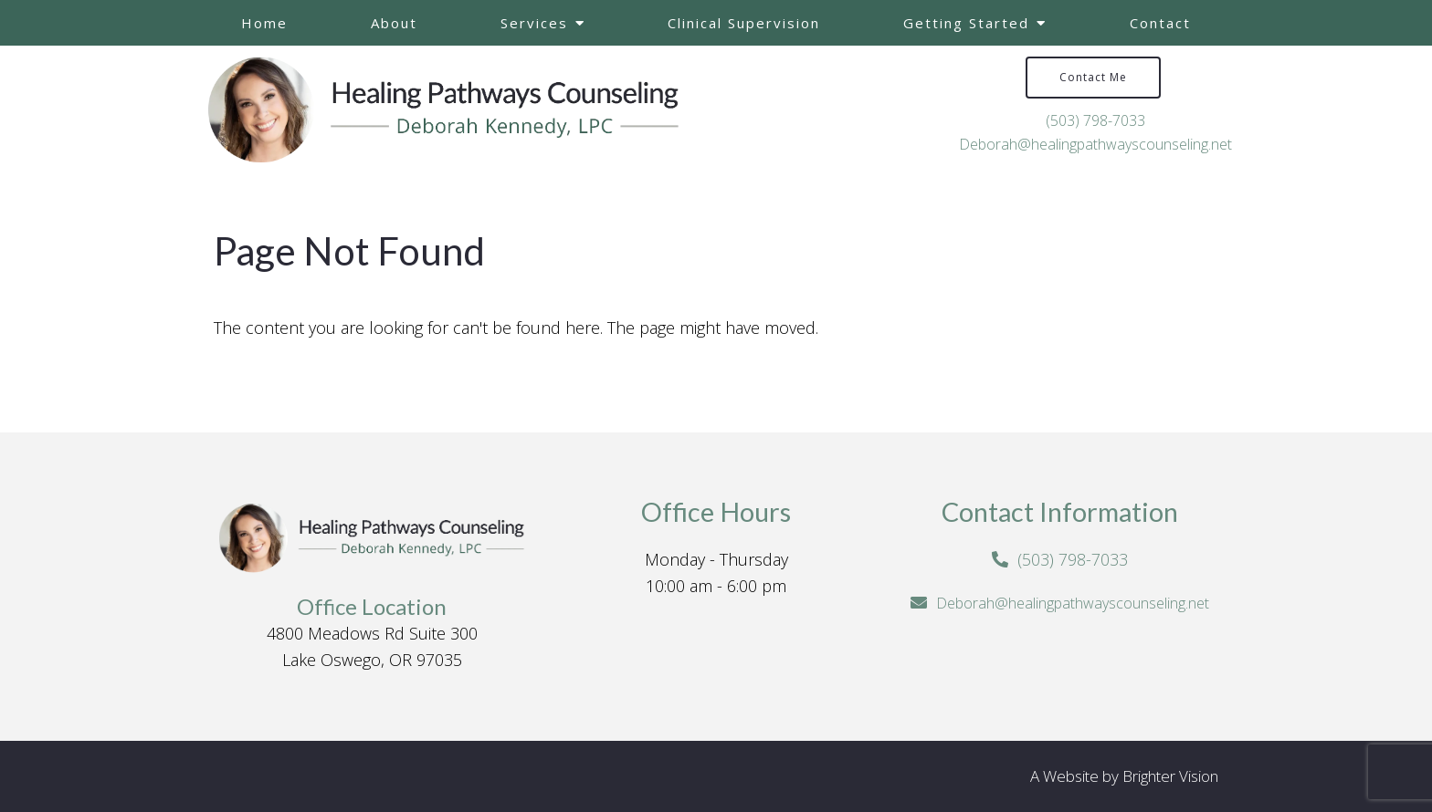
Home (264, 23)
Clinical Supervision (744, 23)
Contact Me (1093, 77)
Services (534, 23)
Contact (1160, 23)
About (394, 23)
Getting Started (966, 23)
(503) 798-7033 (1095, 120)
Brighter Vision (1170, 775)
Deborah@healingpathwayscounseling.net (1095, 144)
